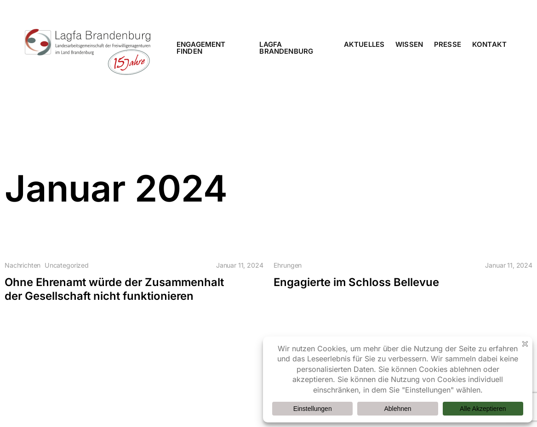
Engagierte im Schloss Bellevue (356, 282)
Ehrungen (288, 265)
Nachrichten (22, 265)
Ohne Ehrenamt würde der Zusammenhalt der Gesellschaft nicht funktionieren (114, 289)
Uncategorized (67, 265)
